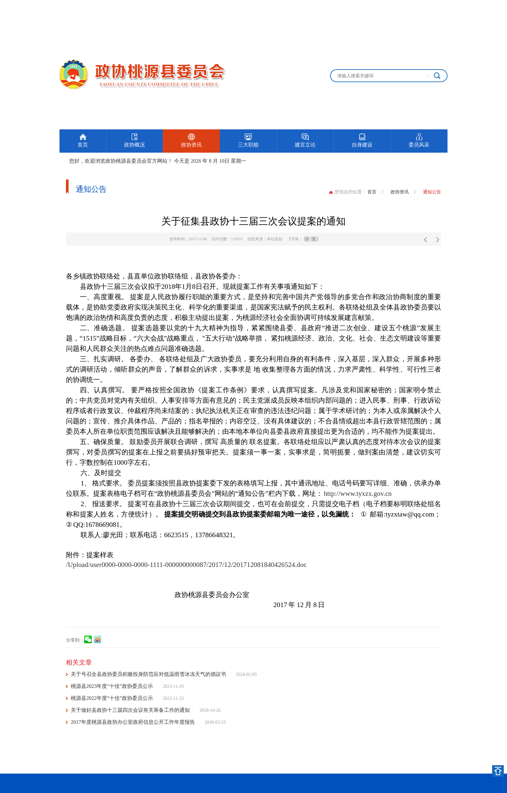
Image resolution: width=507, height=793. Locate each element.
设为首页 (410, 7)
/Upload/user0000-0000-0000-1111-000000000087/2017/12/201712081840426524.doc (186, 565)
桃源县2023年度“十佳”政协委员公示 (112, 686)
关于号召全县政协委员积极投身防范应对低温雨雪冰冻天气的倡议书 (148, 674)
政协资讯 (400, 192)
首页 (371, 192)
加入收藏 (438, 7)
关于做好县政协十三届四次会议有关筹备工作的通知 (130, 710)
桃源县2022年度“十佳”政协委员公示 (112, 698)
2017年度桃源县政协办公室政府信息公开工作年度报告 (133, 722)
